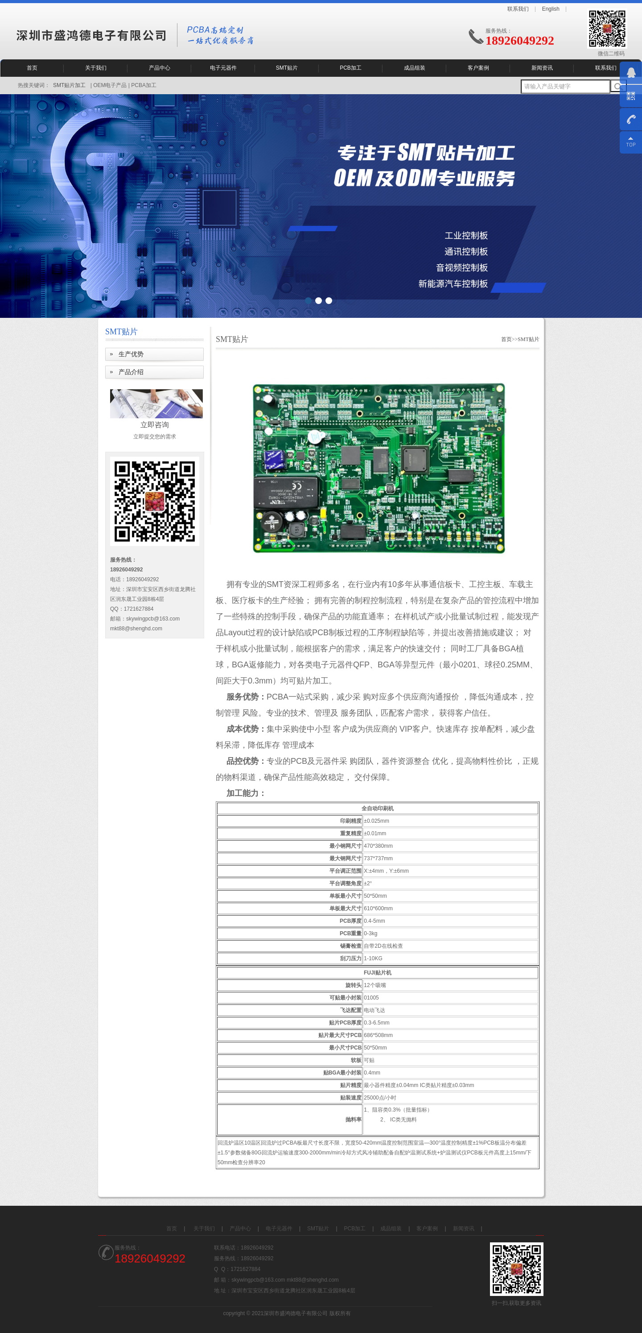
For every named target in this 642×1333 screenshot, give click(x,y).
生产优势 (131, 354)
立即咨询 (154, 425)
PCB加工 (351, 68)
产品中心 (159, 68)
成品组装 (414, 68)
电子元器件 (223, 68)
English (551, 9)
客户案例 (478, 68)
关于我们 (96, 68)
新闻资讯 (542, 68)
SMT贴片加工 (69, 85)
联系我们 (518, 9)
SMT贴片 (287, 68)
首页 (32, 68)
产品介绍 (131, 372)
